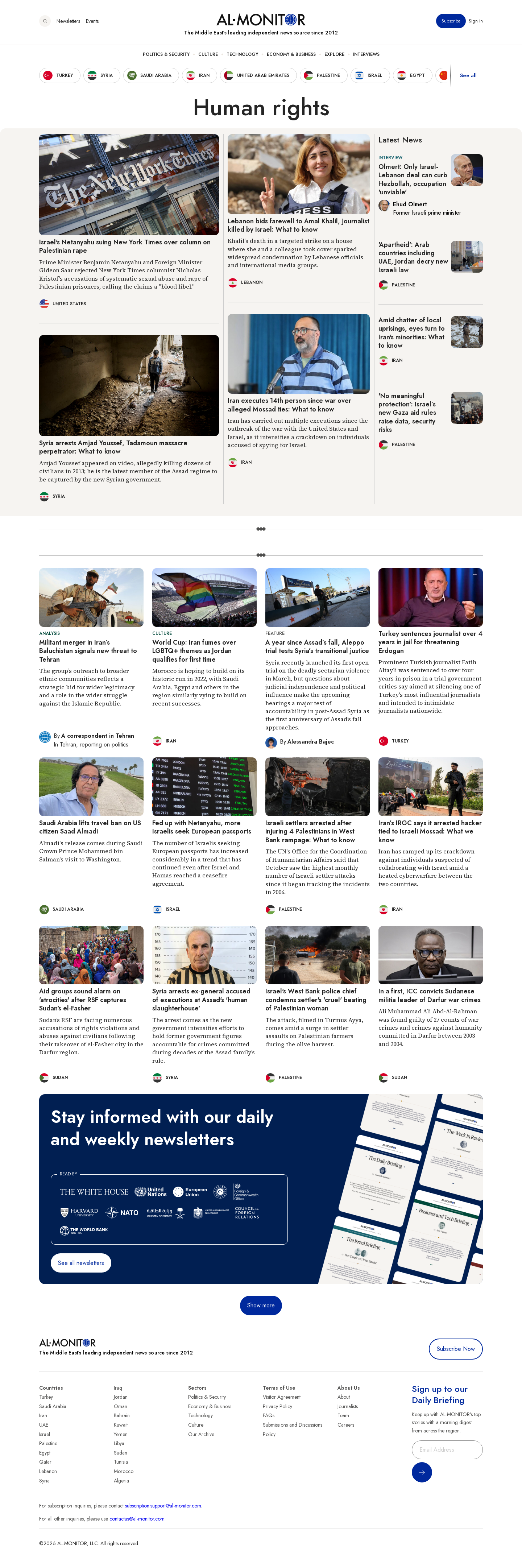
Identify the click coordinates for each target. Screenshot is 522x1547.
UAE (43, 1424)
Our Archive (201, 1434)
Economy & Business (291, 55)
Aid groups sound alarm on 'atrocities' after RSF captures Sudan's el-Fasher (82, 999)
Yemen (121, 1434)
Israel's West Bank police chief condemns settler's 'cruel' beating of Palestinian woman (315, 999)
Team (343, 1415)
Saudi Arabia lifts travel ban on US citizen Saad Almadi (90, 827)
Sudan (120, 1452)
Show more (261, 1305)
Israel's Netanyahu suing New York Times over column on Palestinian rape (125, 246)
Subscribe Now (456, 1349)
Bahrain (122, 1415)
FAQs (268, 1415)
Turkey (46, 1397)
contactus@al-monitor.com (137, 1518)
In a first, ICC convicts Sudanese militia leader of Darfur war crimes (429, 995)
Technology (242, 55)
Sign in (476, 21)
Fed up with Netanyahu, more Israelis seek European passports (201, 827)
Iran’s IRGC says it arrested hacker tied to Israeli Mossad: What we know (430, 831)
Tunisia (121, 1461)
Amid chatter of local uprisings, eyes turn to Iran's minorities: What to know (411, 332)
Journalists (347, 1406)
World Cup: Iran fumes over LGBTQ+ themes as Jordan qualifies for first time (194, 651)
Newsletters (68, 21)
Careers (345, 1424)
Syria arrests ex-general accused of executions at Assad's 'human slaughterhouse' (201, 999)
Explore (334, 55)
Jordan (121, 1397)
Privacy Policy (277, 1406)
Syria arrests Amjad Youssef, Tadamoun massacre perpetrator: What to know (113, 447)
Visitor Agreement (282, 1397)
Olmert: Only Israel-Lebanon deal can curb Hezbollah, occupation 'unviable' (412, 179)
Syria (44, 1480)
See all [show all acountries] (468, 75)
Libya (119, 1443)
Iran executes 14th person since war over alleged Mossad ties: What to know (289, 405)
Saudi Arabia (52, 1406)
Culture (208, 55)
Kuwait (121, 1424)
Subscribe (451, 21)
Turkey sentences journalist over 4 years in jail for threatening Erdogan (430, 642)
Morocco (123, 1471)
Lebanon (48, 1471)
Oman (120, 1406)
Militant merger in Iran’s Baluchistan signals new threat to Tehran (88, 651)
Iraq (118, 1387)
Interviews (366, 55)
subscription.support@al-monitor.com (163, 1505)
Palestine (48, 1443)
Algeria (121, 1480)
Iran (43, 1415)
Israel (44, 1434)
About (343, 1397)
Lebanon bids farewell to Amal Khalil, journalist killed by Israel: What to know (298, 225)
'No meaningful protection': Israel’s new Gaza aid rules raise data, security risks (407, 413)
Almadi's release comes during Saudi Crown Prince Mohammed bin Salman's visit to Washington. (91, 851)
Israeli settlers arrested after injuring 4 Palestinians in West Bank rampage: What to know (310, 831)
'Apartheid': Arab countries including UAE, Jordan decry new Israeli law (413, 257)
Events (92, 21)
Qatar (45, 1461)
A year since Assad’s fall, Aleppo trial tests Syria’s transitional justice (317, 646)
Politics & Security (166, 55)
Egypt (44, 1452)
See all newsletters (81, 1263)
